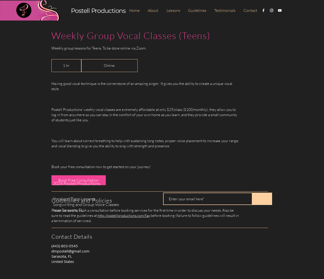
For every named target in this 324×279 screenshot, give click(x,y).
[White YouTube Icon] (280, 10)
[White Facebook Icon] (263, 10)
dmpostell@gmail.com (70, 251)
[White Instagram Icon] (271, 10)
